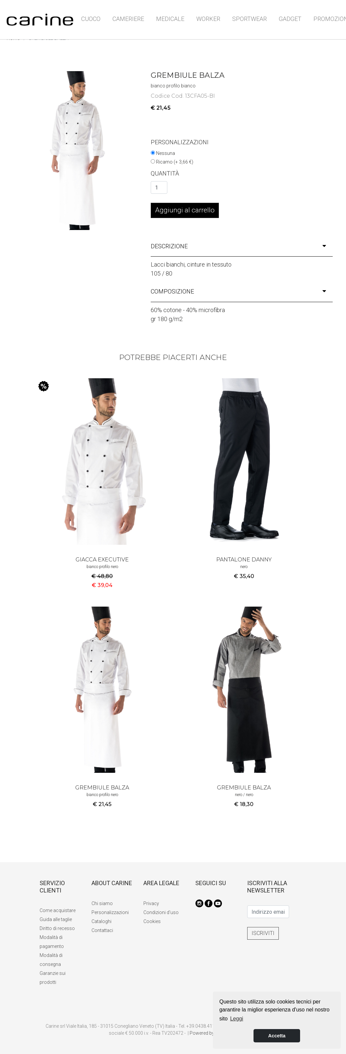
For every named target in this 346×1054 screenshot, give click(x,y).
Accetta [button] (276, 1035)
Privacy (151, 903)
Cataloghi (101, 921)
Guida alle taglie (56, 919)
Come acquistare (58, 910)
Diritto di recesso (57, 928)
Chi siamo (102, 903)
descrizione (238, 246)
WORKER (208, 18)
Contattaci (102, 930)
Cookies (152, 921)
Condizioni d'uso (161, 912)
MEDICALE (170, 18)
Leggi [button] (236, 1018)
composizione (238, 291)
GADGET (290, 18)
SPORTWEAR (249, 18)
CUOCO (90, 18)
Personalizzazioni (110, 912)
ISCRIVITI (263, 933)
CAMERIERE (128, 18)
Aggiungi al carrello (185, 210)
